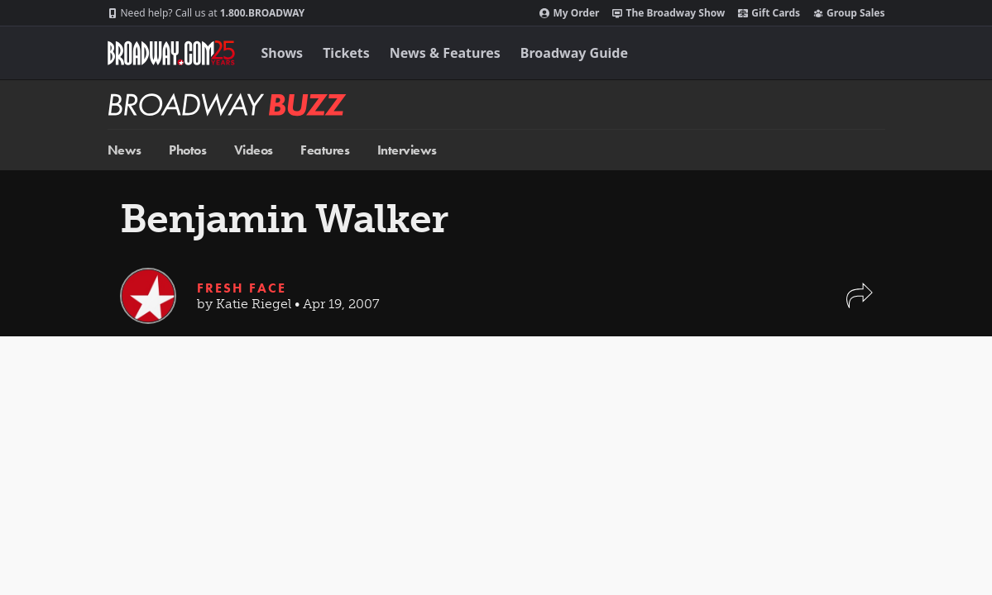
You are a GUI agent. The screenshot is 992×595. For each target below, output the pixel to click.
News (124, 150)
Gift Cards (769, 13)
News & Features (445, 53)
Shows (282, 53)
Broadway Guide (574, 53)
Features (324, 150)
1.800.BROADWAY (206, 13)
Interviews (407, 150)
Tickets (346, 53)
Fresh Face (241, 288)
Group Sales (848, 13)
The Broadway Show (668, 13)
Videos (253, 150)
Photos (187, 150)
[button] (859, 304)
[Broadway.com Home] (171, 52)
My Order (569, 13)
